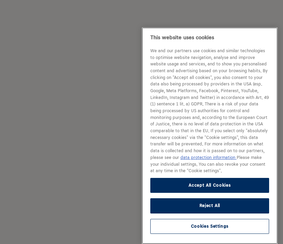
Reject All (209, 205)
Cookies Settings (210, 226)
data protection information (208, 157)
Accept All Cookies (210, 185)
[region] (210, 135)
